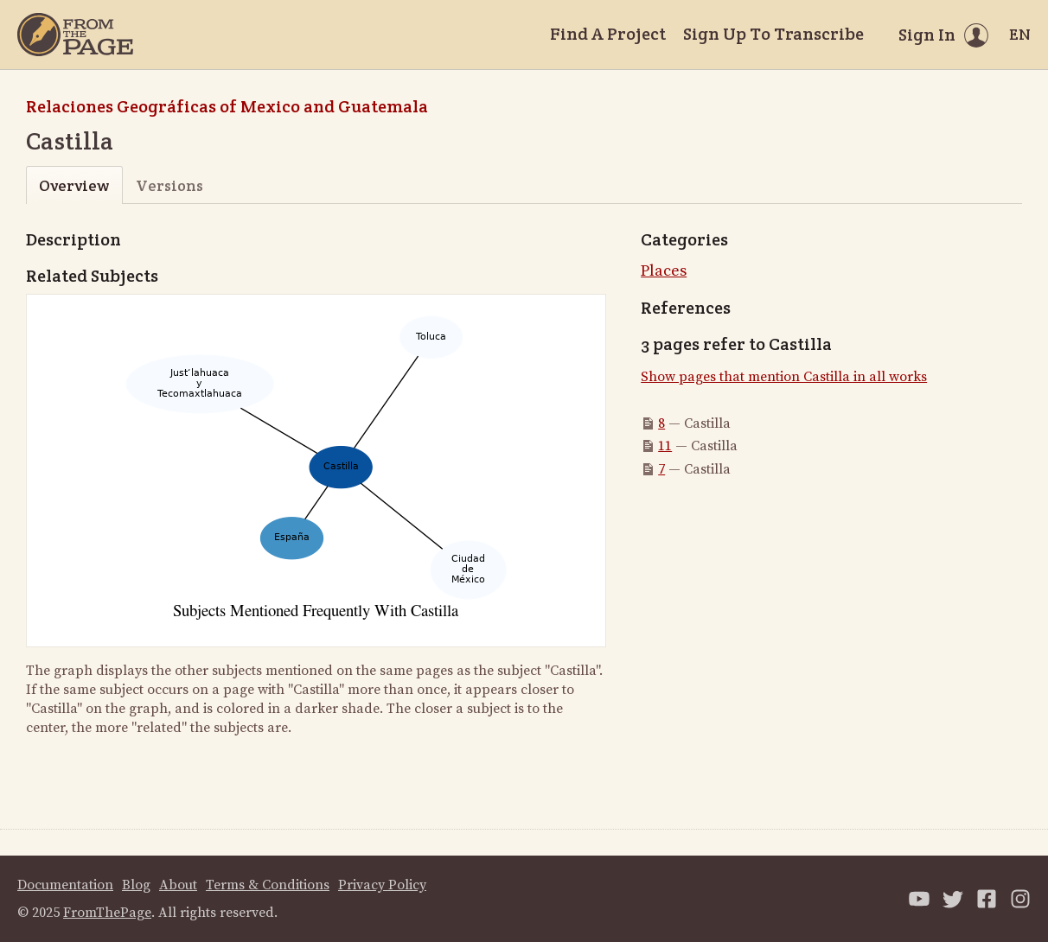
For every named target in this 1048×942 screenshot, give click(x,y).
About (178, 885)
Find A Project (608, 33)
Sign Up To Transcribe (773, 33)
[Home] (75, 34)
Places (664, 271)
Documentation (65, 885)
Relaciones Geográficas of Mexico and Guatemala (227, 106)
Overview (74, 185)
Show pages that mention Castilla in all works (784, 376)
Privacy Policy (382, 885)
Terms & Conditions (267, 885)
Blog (136, 885)
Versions (169, 185)
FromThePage (107, 912)
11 (665, 446)
